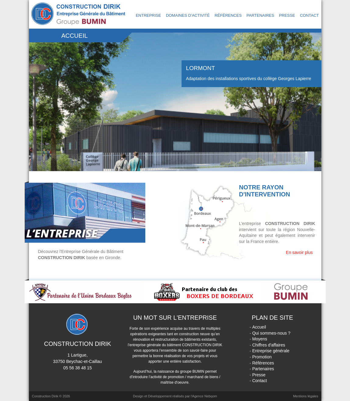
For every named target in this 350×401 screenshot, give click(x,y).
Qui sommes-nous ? (271, 333)
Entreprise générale (270, 350)
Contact (309, 15)
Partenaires (260, 15)
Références (228, 15)
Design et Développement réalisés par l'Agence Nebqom (175, 396)
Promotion (262, 356)
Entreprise (148, 15)
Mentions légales (305, 396)
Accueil (259, 327)
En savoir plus (299, 252)
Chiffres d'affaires (268, 345)
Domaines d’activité (188, 15)
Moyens (259, 338)
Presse (287, 15)
